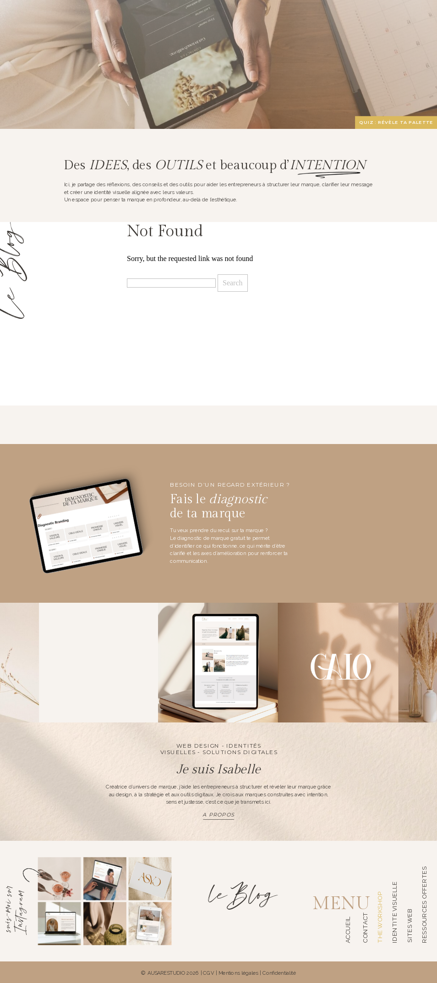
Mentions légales (238, 973)
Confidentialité (279, 973)
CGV (208, 973)
